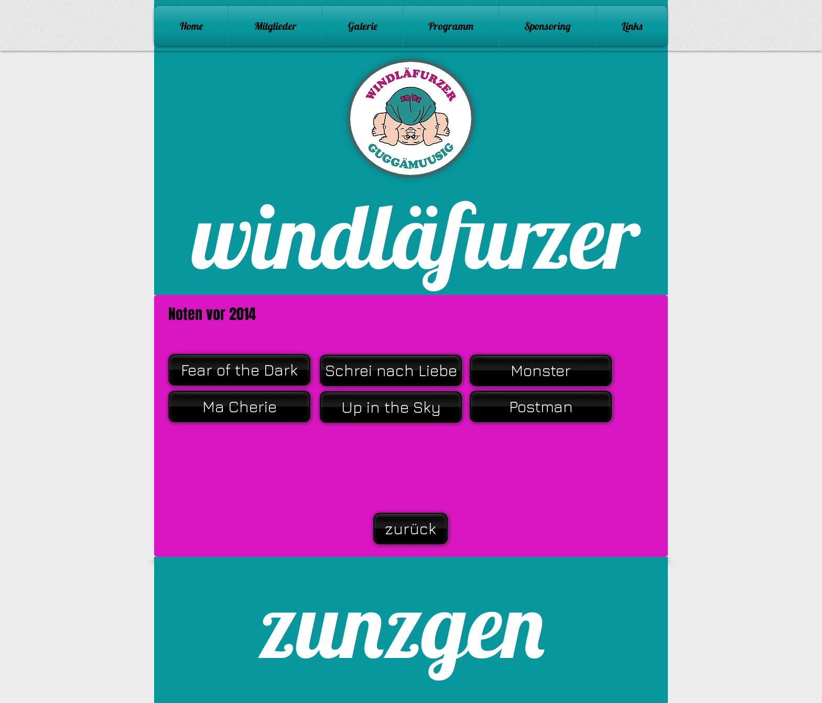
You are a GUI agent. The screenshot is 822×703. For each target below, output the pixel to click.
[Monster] (541, 370)
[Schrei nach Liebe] (391, 370)
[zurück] (410, 528)
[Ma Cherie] (239, 406)
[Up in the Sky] (391, 407)
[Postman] (541, 406)
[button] (362, 26)
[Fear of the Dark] (239, 370)
